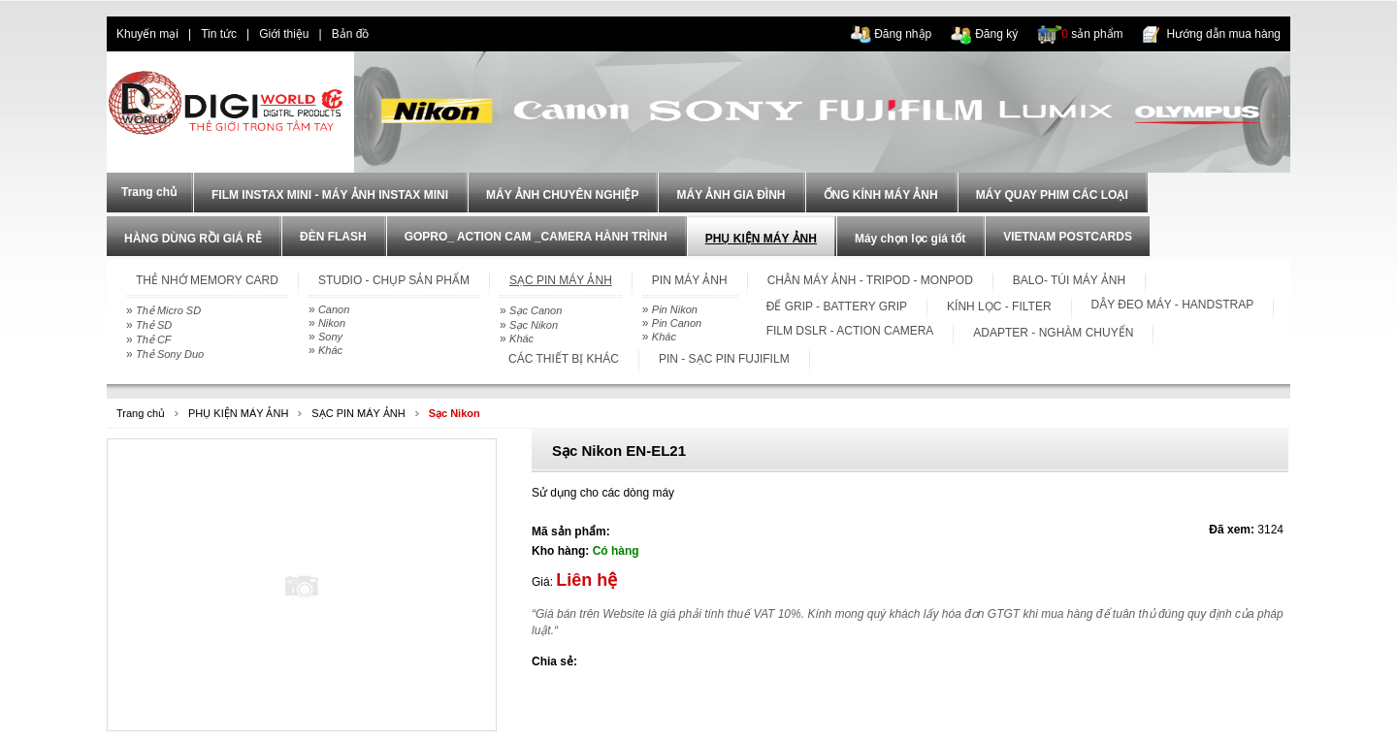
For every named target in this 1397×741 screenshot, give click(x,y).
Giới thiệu (284, 34)
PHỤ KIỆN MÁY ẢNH (761, 238)
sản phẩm (1091, 34)
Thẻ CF (154, 339)
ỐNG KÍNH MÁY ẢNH (881, 195)
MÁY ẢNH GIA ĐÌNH (730, 195)
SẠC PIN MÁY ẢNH (358, 413)
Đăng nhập (902, 34)
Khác (330, 350)
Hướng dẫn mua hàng (1224, 34)
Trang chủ (140, 413)
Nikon (331, 323)
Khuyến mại (147, 34)
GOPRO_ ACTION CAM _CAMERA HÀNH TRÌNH (536, 236)
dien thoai (413, 34)
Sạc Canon (535, 310)
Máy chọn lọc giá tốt (910, 238)
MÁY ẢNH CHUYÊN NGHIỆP (562, 195)
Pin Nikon (675, 309)
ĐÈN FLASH (333, 236)
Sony (330, 336)
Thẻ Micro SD (168, 310)
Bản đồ (351, 34)
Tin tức (219, 34)
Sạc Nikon (533, 325)
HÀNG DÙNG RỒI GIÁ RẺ (193, 238)
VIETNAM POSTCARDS (1067, 236)
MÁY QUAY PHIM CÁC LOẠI (1052, 195)
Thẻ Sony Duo (170, 354)
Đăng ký (996, 34)
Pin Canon (676, 323)
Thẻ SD (154, 325)
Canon (333, 309)
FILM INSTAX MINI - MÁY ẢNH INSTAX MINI (329, 195)
